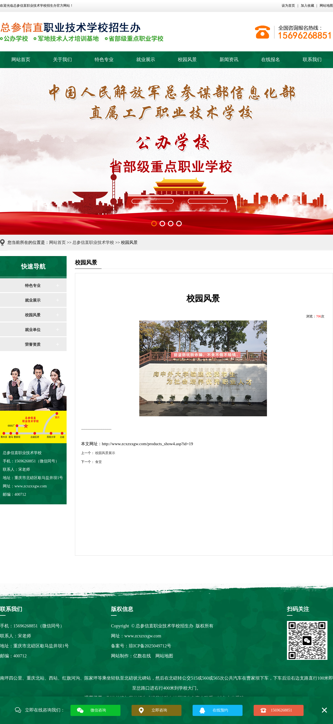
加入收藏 (307, 5)
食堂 (98, 462)
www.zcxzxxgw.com (142, 635)
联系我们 (312, 59)
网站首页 (20, 59)
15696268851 (281, 710)
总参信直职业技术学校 (93, 242)
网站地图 (326, 5)
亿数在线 (142, 655)
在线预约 (220, 710)
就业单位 (33, 330)
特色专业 (104, 59)
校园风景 (187, 59)
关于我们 (62, 59)
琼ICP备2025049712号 (150, 645)
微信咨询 (98, 710)
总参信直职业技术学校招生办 (35, 5)
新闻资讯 (229, 59)
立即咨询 (159, 710)
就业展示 (145, 59)
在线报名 (270, 59)
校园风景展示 (105, 453)
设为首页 (288, 5)
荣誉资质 (33, 344)
